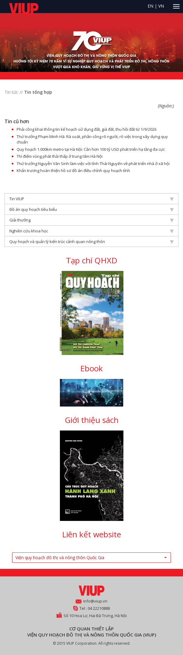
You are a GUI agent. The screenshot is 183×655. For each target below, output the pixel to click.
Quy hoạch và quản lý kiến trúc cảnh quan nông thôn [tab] (91, 241)
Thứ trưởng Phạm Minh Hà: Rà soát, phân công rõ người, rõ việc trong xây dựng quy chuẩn (92, 139)
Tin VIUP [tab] (91, 198)
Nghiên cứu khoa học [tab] (91, 231)
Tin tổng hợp (38, 92)
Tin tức (11, 92)
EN (150, 6)
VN (161, 6)
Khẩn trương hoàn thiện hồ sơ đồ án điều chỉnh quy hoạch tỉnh (73, 170)
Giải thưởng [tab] (91, 220)
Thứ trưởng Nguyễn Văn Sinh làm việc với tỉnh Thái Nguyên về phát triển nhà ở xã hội (93, 163)
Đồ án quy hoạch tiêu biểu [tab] (91, 209)
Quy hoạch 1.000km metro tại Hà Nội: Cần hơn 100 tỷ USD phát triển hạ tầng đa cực (91, 149)
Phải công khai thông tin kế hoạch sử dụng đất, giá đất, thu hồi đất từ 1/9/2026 (86, 129)
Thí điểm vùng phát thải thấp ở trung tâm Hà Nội (60, 156)
